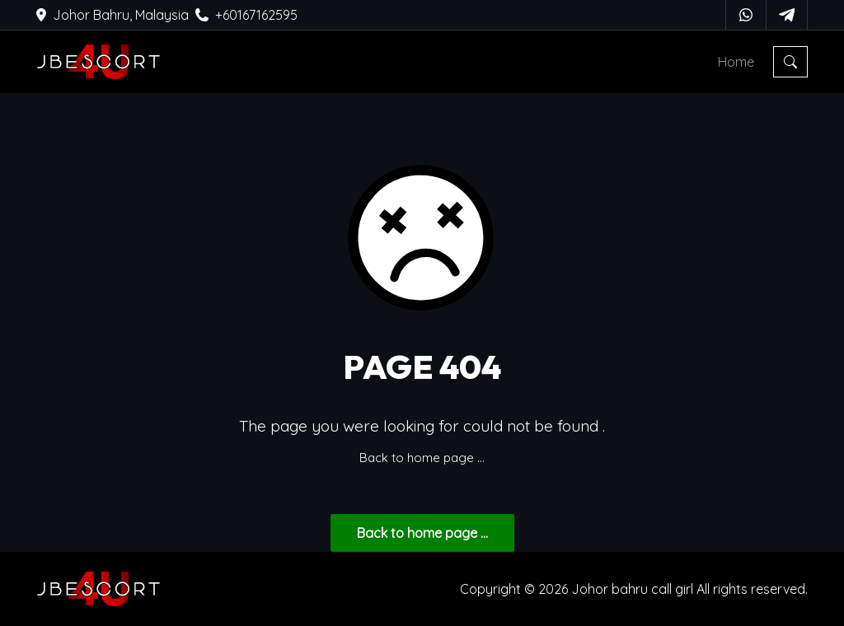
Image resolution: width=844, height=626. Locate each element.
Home (736, 62)
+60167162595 (246, 15)
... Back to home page (422, 533)
